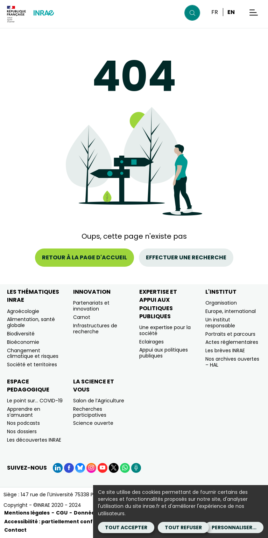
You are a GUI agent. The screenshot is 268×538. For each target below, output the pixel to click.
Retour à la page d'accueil (84, 257)
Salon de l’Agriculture (98, 400)
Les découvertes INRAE (34, 439)
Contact (15, 529)
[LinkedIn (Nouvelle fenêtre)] (58, 468)
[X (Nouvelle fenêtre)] (114, 468)
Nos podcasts (23, 423)
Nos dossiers (22, 431)
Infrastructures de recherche (95, 328)
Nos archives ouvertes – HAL (232, 361)
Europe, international (230, 311)
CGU (62, 512)
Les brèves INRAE (225, 350)
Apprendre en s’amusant (23, 412)
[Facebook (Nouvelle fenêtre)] (69, 468)
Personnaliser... (234, 527)
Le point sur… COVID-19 (35, 400)
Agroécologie (23, 311)
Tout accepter (126, 527)
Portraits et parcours (230, 334)
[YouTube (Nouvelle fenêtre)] (102, 468)
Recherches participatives (89, 412)
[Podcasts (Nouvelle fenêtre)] (136, 468)
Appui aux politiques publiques (163, 352)
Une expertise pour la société (165, 330)
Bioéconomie (23, 342)
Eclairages (151, 341)
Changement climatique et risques (32, 353)
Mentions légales (27, 512)
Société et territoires (32, 364)
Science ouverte (93, 423)
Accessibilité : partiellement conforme (55, 521)
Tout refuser (183, 527)
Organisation (221, 302)
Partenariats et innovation (91, 305)
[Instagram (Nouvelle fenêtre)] (91, 468)
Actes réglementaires (231, 342)
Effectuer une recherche (186, 257)
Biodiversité (21, 333)
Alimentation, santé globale (31, 322)
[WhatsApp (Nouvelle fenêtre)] (125, 468)
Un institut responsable (220, 322)
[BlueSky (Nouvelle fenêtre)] (80, 468)
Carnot (81, 317)
